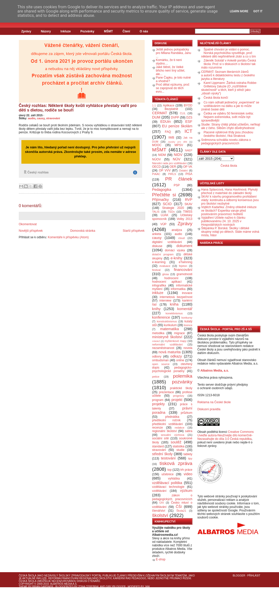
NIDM (162, 155)
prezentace (166, 392)
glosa (165, 274)
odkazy (176, 356)
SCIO (167, 204)
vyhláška (174, 478)
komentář (184, 309)
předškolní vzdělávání (167, 424)
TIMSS (187, 211)
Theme (23, 586)
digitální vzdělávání (167, 242)
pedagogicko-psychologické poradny (172, 369)
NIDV (178, 155)
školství (160, 515)
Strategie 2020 (173, 208)
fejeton (183, 265)
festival (156, 269)
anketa (156, 234)
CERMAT (159, 113)
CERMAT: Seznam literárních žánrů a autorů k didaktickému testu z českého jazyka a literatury (228, 75)
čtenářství (158, 510)
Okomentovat (28, 224)
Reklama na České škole (214, 402)
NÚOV (156, 159)
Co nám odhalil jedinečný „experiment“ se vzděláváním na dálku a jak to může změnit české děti (230, 106)
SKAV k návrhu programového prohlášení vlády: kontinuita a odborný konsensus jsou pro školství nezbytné (230, 200)
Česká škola (229, 165)
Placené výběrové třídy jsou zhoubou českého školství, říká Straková (228, 134)
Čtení (126, 31)
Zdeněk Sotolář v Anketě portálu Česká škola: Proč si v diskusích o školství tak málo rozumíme (228, 64)
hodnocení (171, 278)
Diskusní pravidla (208, 409)
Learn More (239, 11)
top (169, 469)
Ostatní (183, 170)
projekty (158, 404)
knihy (156, 309)
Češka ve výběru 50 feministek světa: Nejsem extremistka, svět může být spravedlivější (227, 117)
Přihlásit (253, 575)
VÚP (163, 224)
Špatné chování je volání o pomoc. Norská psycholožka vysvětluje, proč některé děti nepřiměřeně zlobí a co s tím (228, 53)
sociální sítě (160, 438)
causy (41, 118)
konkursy (186, 317)
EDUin (165, 122)
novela (187, 348)
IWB (171, 137)
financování (183, 270)
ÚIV (162, 502)
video (188, 474)
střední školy (162, 454)
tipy (190, 458)
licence (188, 325)
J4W (147, 586)
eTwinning (185, 262)
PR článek (178, 179)
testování (168, 458)
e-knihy (176, 258)
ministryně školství (167, 337)
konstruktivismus (167, 321)
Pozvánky (87, 31)
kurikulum (170, 325)
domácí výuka (175, 250)
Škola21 (181, 510)
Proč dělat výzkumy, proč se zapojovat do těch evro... (172, 88)
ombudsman (160, 360)
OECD (156, 166)
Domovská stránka (82, 230)
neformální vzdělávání (167, 344)
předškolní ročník (166, 420)
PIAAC (156, 173)
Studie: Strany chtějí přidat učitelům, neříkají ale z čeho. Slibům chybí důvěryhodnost (230, 126)
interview (165, 300)
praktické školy (181, 388)
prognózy (178, 395)
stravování (53, 118)
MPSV (179, 145)
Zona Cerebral (88, 586)
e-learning (159, 262)
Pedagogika (161, 190)
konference (161, 317)
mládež (156, 341)
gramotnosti (184, 274)
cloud (181, 238)
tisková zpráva (176, 463)
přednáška (172, 417)
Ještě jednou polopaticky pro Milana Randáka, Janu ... (173, 53)
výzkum (186, 491)
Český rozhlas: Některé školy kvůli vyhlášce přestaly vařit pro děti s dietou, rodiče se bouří (78, 107)
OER (173, 166)
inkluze (158, 293)
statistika (178, 446)
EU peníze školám (177, 126)
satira (188, 431)
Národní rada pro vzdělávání (169, 163)
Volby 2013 (184, 219)
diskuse (157, 246)
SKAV (188, 204)
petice (156, 376)
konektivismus (174, 313)
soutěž (176, 442)
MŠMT (108, 31)
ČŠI (179, 507)
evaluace (165, 265)
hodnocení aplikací (167, 281)
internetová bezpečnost (176, 297)
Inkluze (66, 31)
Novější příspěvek (31, 230)
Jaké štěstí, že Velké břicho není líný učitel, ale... (170, 70)
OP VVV (165, 170)
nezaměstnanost (163, 348)
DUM (156, 117)
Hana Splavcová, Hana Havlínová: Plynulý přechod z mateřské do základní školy (229, 191)
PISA (188, 174)
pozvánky (182, 381)
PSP (177, 185)
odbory (157, 356)
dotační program (163, 254)
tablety (187, 454)
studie (180, 450)
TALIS (156, 211)
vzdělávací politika (167, 483)
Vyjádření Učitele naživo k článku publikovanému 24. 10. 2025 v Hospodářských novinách (223, 221)
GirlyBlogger (116, 586)
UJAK (165, 215)
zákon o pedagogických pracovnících (172, 497)
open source (161, 364)
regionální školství (164, 431)
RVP (188, 200)
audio (31, 118)
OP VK (187, 166)
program (158, 400)
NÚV (176, 159)
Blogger (239, 575)
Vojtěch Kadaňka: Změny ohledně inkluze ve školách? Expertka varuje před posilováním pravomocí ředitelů (229, 210)
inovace (187, 293)
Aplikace (168, 105)
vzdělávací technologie (168, 487)
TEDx (171, 211)
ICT (188, 131)
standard (158, 446)
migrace (179, 333)
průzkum (186, 413)
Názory (46, 31)
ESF (188, 122)
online (180, 360)
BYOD (188, 105)
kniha (174, 304)
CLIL (183, 113)
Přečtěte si (164, 194)
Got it (258, 11)
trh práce (186, 469)
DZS (189, 117)
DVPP (175, 117)
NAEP (188, 150)
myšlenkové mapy (175, 340)
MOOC (157, 145)
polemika (182, 376)
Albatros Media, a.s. (215, 370)
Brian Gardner (42, 586)
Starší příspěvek (134, 230)
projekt (177, 400)
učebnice (168, 474)
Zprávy (26, 31)
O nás (144, 31)
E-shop (161, 559)
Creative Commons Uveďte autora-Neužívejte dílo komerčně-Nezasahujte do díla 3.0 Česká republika (225, 435)
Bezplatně (171, 109)
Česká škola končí (216, 97)
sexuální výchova (172, 434)
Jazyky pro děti (177, 141)
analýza (177, 230)
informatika (178, 289)
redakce (179, 427)
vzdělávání (159, 491)
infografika (159, 285)
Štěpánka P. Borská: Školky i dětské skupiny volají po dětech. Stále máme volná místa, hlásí (230, 231)
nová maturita (169, 352)
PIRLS (172, 173)
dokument (184, 246)
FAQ (168, 132)
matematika (169, 329)
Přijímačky (160, 200)
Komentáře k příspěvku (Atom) (68, 237)
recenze (157, 427)
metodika (158, 333)
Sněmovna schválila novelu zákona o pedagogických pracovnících (226, 141)
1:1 (154, 105)
